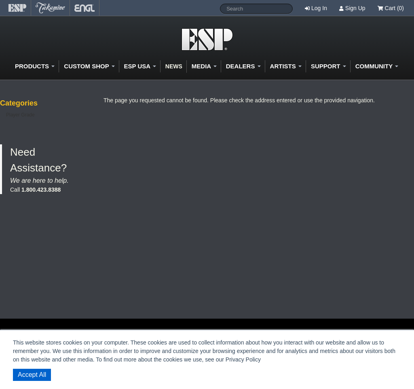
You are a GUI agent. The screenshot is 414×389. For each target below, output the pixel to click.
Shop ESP (207, 39)
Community (376, 66)
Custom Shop (89, 66)
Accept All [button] (32, 374)
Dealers (243, 66)
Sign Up (355, 8)
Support (328, 66)
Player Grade (20, 115)
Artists (286, 66)
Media (204, 66)
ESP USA (140, 66)
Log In (319, 8)
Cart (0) (391, 8)
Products (35, 66)
